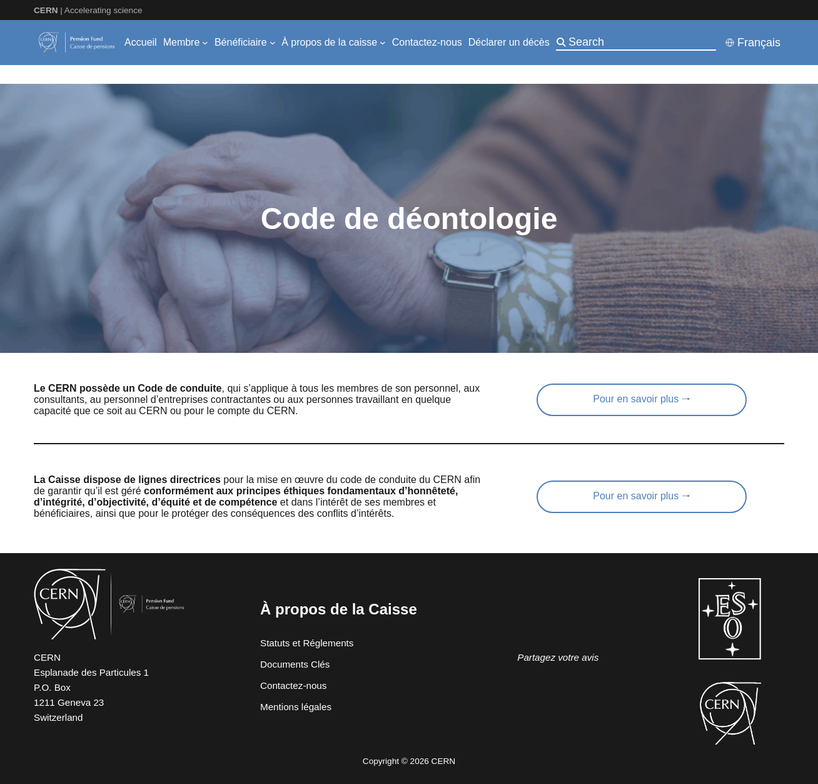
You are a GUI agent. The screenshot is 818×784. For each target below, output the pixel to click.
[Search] (641, 41)
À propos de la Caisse (338, 609)
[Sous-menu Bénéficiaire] (273, 42)
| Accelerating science (88, 10)
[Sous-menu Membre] (205, 42)
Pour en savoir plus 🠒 (641, 399)
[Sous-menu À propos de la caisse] (383, 42)
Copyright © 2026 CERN (409, 761)
